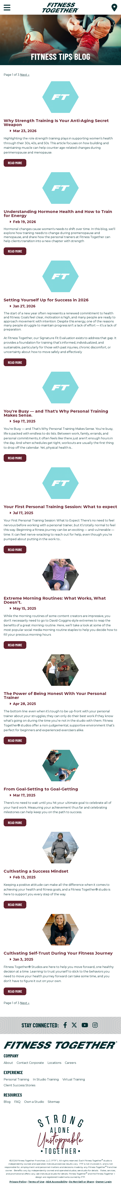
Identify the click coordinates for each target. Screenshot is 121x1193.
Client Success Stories (19, 1085)
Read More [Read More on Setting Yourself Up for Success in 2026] (15, 362)
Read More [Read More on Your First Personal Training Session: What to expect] (15, 549)
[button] (114, 7)
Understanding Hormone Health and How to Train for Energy (58, 213)
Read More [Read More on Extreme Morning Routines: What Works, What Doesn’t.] (15, 645)
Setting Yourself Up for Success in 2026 (46, 300)
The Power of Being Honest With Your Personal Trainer (55, 695)
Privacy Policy (18, 1181)
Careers (70, 1063)
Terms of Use (36, 1181)
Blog (7, 1102)
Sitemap (54, 1102)
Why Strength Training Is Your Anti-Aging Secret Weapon (56, 122)
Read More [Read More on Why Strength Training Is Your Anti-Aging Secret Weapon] (15, 163)
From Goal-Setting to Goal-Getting (41, 789)
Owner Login (104, 1181)
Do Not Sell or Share (81, 1181)
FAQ (17, 1102)
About (8, 1063)
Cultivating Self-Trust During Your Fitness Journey (58, 953)
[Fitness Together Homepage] (60, 7)
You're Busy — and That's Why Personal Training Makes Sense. (56, 413)
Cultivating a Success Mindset (36, 871)
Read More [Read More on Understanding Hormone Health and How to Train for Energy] (15, 251)
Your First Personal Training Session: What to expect (60, 506)
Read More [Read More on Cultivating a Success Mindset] (15, 904)
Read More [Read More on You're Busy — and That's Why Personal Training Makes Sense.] (15, 458)
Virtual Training (74, 1079)
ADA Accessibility (56, 1181)
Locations (54, 1063)
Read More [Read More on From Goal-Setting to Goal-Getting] (15, 822)
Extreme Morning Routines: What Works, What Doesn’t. (55, 600)
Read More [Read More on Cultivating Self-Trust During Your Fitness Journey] (15, 991)
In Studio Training (46, 1079)
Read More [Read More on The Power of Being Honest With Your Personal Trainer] (15, 740)
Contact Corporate (30, 1063)
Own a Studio (34, 1102)
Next (24, 74)
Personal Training (16, 1079)
